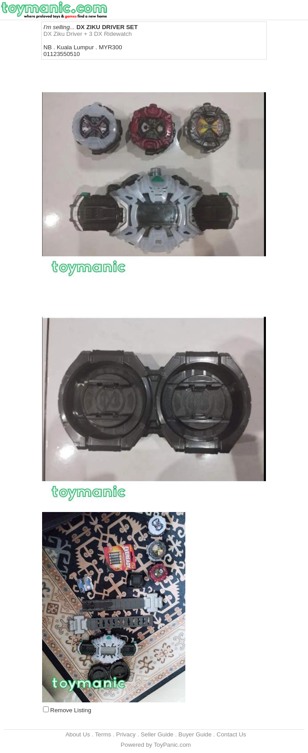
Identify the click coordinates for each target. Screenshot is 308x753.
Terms (103, 734)
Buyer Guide (195, 734)
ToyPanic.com (172, 744)
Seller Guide (157, 734)
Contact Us (231, 734)
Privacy (126, 734)
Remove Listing (70, 710)
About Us (77, 734)
